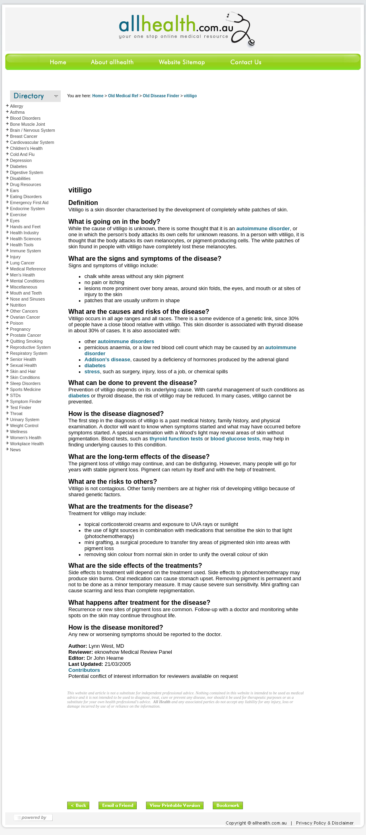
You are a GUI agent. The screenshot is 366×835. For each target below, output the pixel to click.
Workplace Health (27, 443)
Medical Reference (28, 268)
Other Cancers (24, 311)
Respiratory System (28, 353)
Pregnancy (20, 329)
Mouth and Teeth (26, 293)
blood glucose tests (234, 439)
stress (92, 371)
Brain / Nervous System (32, 130)
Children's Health (26, 148)
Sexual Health (23, 365)
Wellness (18, 431)
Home (97, 96)
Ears (14, 190)
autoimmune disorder (263, 228)
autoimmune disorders (126, 341)
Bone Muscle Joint (27, 124)
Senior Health (23, 359)
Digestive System (26, 172)
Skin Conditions (25, 377)
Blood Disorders (25, 118)
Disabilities (20, 178)
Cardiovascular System (32, 142)
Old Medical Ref (123, 96)
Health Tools (21, 244)
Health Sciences (25, 238)
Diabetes (18, 166)
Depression (21, 160)
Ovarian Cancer (25, 317)
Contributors (84, 670)
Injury (15, 256)
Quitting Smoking (26, 341)
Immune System (25, 250)
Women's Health (25, 437)
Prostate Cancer (25, 335)
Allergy (16, 106)
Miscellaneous (23, 286)
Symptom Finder (25, 401)
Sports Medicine (25, 389)
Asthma (17, 112)
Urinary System (24, 419)
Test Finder (20, 407)
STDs (15, 395)
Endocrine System (27, 208)
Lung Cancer (22, 262)
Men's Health (22, 274)
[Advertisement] (109, 142)
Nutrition (18, 305)
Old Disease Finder (161, 96)
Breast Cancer (23, 136)
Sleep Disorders (25, 383)
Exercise (18, 214)
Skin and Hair (23, 371)
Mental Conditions (27, 280)
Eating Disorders (26, 196)
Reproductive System (30, 347)
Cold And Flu (22, 154)
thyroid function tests (176, 439)
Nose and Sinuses (27, 299)
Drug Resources (25, 184)
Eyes (15, 220)
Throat (16, 413)
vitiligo (190, 96)
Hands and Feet (25, 226)
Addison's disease (107, 359)
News (15, 449)
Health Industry (24, 232)
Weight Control (24, 425)
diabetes (95, 365)
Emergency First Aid (29, 202)
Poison (16, 323)
